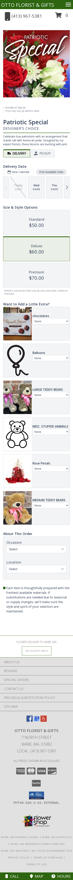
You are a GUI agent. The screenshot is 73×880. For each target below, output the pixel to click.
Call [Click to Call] (12, 876)
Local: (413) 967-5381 (36, 751)
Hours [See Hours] (60, 876)
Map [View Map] (36, 876)
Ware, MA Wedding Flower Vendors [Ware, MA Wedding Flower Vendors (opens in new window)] (38, 844)
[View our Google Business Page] (36, 720)
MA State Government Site (52, 850)
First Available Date (51, 172)
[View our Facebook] (29, 720)
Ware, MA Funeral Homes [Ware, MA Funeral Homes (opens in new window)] (20, 837)
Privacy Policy (19, 857)
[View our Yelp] (43, 720)
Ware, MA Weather (14, 850)
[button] (61, 16)
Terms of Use (36, 864)
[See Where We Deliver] (36, 651)
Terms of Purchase (48, 857)
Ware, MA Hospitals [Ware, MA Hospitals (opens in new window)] (57, 837)
